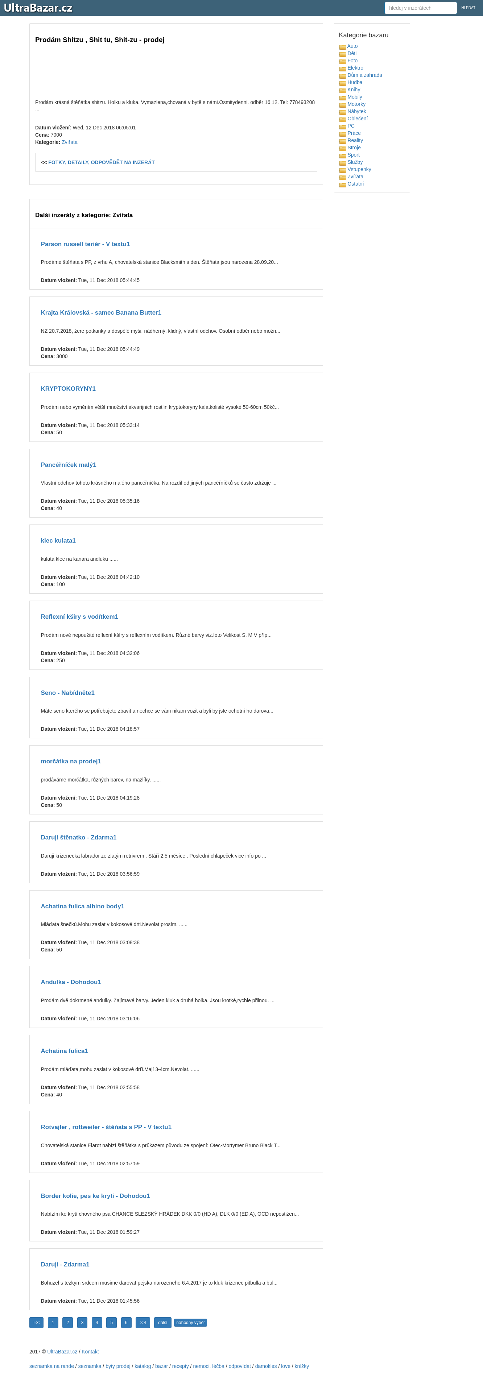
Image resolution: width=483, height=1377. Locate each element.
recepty (180, 1366)
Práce (350, 133)
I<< (36, 1322)
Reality (351, 140)
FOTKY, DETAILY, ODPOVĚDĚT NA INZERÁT (101, 162)
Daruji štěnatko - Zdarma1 (79, 837)
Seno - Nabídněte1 (68, 692)
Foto (348, 60)
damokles (266, 1366)
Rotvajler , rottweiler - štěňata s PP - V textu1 (106, 1127)
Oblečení (353, 118)
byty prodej (118, 1366)
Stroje (350, 147)
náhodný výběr (190, 1322)
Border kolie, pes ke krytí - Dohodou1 (95, 1196)
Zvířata (70, 142)
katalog (143, 1366)
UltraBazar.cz (62, 1352)
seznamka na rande (51, 1366)
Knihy (349, 89)
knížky (302, 1366)
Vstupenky (355, 169)
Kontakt (90, 1352)
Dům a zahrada (361, 75)
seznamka (90, 1366)
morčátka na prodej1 (71, 761)
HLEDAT (468, 8)
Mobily (350, 97)
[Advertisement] (176, 75)
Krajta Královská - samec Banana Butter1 (101, 312)
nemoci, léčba (208, 1366)
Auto (348, 46)
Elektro (351, 68)
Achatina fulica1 (64, 1051)
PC (347, 126)
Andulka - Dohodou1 (71, 982)
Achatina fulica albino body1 (82, 906)
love (285, 1366)
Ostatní (351, 184)
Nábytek (352, 111)
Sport (349, 155)
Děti (348, 53)
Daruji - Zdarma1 (65, 1264)
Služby (351, 162)
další (162, 1322)
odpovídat (239, 1366)
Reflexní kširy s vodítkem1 (80, 616)
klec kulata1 (58, 540)
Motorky (352, 104)
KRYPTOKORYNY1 (68, 388)
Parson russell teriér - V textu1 (85, 244)
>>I (143, 1322)
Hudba (351, 82)
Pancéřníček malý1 (68, 464)
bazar (161, 1366)
